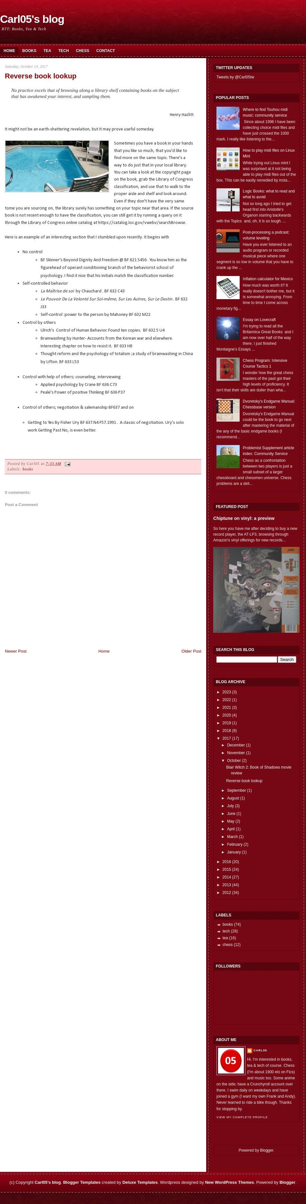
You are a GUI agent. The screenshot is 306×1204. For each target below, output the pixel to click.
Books (29, 51)
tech (226, 931)
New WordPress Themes (229, 1182)
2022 (227, 700)
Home (9, 51)
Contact (105, 51)
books (28, 469)
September (236, 790)
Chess (82, 51)
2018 (227, 730)
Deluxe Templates (140, 1182)
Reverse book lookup (41, 76)
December (236, 745)
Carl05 (260, 1050)
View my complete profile (242, 1117)
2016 (227, 862)
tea (225, 938)
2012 (227, 892)
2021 (227, 707)
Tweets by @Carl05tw (235, 77)
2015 (227, 869)
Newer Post (15, 651)
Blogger (266, 1150)
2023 (227, 692)
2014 (227, 877)
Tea (47, 51)
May (230, 821)
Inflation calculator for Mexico (268, 279)
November (236, 753)
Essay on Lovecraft (259, 319)
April (231, 829)
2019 (227, 723)
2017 (227, 738)
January (234, 852)
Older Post (191, 651)
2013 (227, 885)
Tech (63, 51)
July (230, 806)
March (232, 836)
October (234, 760)
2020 (227, 715)
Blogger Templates (81, 1182)
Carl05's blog (32, 19)
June (231, 813)
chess (228, 944)
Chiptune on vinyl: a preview (243, 518)
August (233, 798)
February (235, 844)
